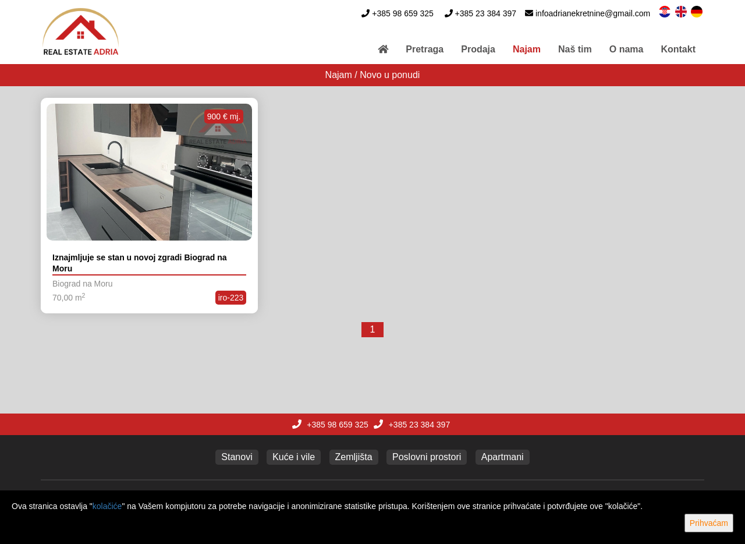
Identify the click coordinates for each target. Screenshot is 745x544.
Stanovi (236, 457)
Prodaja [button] (478, 49)
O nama (626, 49)
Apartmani (502, 457)
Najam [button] (527, 49)
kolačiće (107, 506)
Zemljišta (353, 457)
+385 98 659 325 (403, 13)
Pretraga (425, 49)
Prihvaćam (709, 523)
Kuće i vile (293, 457)
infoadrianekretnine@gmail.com (592, 13)
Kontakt (678, 49)
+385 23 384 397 (486, 13)
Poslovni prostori (426, 457)
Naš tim (575, 49)
